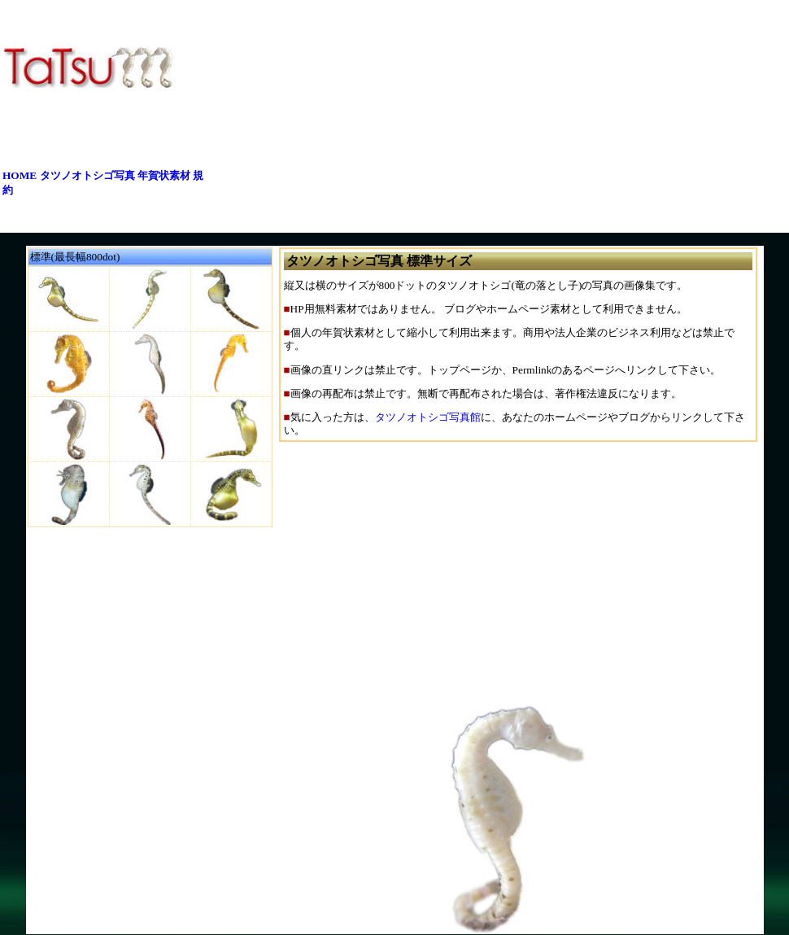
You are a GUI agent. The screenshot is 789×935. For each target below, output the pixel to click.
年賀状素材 (163, 175)
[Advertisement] (487, 116)
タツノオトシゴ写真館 (428, 417)
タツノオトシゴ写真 (87, 175)
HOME (19, 175)
